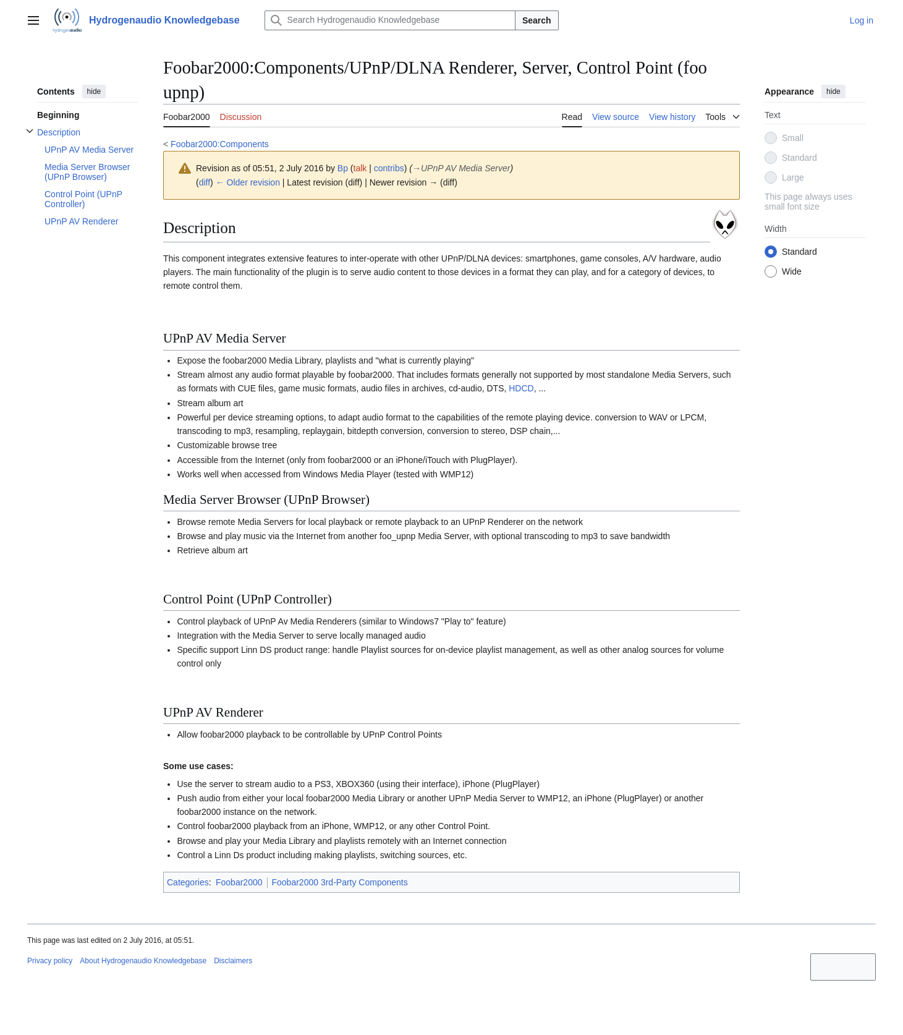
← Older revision (248, 182)
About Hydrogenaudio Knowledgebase (143, 960)
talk (360, 168)
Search (536, 20)
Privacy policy (49, 960)
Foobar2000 (239, 882)
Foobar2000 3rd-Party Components (340, 882)
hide (94, 91)
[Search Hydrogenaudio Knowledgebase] (390, 20)
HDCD (521, 388)
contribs (389, 168)
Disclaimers (233, 960)
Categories (188, 882)
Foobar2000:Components (220, 144)
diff (204, 182)
